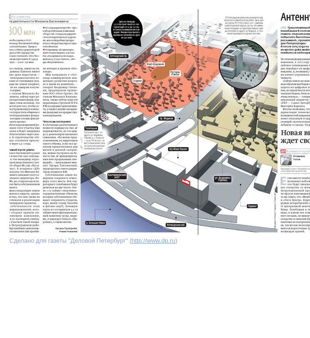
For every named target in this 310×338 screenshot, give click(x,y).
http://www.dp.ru (153, 240)
